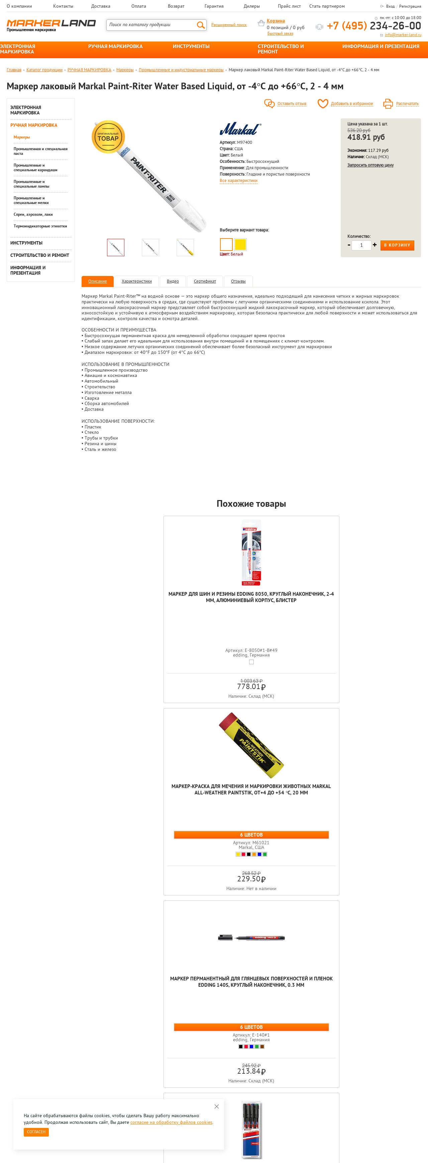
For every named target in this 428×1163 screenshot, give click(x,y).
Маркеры (125, 70)
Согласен (36, 1132)
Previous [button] (7, 980)
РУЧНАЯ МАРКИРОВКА (115, 47)
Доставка (100, 6)
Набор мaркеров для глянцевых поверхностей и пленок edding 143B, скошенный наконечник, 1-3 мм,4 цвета (319, 613)
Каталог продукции (44, 70)
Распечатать (407, 104)
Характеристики (137, 281)
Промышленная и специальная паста (41, 152)
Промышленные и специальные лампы (31, 184)
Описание (97, 281)
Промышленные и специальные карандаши (36, 168)
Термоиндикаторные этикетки (40, 226)
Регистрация (410, 7)
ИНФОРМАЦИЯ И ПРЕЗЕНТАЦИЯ (380, 47)
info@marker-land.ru (403, 35)
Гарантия (214, 6)
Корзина (276, 21)
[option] (150, 176)
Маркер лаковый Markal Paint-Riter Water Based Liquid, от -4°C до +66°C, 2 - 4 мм (251, 835)
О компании (19, 6)
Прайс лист (289, 6)
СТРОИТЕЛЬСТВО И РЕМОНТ (281, 49)
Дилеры (252, 6)
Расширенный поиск (229, 25)
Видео (173, 281)
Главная (14, 70)
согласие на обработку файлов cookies (171, 1123)
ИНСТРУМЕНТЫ (191, 47)
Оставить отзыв (292, 104)
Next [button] (421, 980)
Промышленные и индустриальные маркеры (181, 70)
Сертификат (205, 281)
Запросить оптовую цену (370, 165)
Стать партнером (327, 6)
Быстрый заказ (280, 33)
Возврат (176, 6)
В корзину (397, 245)
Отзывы (238, 281)
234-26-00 (374, 26)
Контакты (63, 6)
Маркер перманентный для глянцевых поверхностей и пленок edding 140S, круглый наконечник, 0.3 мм (251, 613)
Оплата (138, 6)
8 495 (42, 1049)
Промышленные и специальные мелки (31, 201)
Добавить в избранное (352, 104)
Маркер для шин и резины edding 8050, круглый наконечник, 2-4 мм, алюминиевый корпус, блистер (115, 607)
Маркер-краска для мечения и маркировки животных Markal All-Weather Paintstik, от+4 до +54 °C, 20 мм (183, 613)
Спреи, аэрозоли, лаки (33, 214)
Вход (390, 7)
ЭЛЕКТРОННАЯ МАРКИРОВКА (17, 49)
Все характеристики (238, 181)
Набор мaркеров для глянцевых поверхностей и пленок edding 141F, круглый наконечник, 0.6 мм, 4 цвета (387, 610)
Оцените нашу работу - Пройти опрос (69, 1064)
